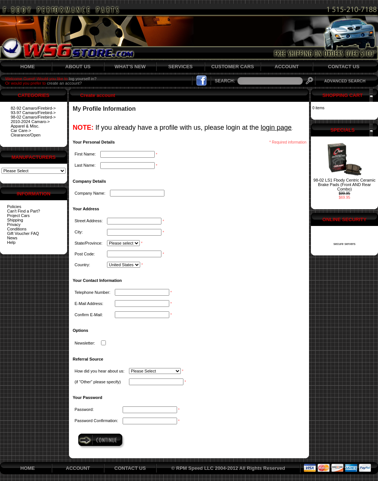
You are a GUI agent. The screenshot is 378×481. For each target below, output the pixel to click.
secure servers (344, 244)
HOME (28, 66)
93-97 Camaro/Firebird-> (33, 112)
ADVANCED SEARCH (344, 81)
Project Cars (18, 215)
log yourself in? (83, 78)
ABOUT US (78, 66)
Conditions (16, 229)
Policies (14, 206)
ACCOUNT (287, 66)
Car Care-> (21, 130)
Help (11, 242)
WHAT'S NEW (130, 66)
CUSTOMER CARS (232, 66)
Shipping (15, 220)
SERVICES (180, 66)
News (12, 238)
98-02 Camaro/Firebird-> (33, 117)
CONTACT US (343, 66)
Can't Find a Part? (23, 211)
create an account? (64, 83)
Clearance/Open (26, 135)
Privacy (14, 224)
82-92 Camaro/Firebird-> (33, 108)
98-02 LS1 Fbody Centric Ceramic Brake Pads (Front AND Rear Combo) (344, 184)
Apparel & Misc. (25, 126)
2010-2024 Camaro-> (30, 121)
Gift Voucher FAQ (23, 233)
